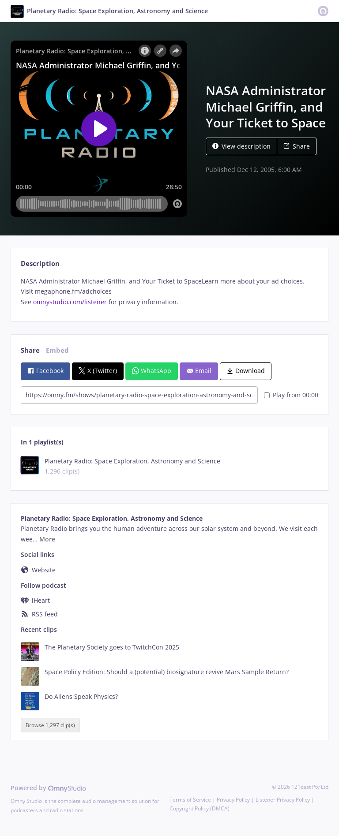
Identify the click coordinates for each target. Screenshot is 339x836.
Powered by (48, 788)
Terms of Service (190, 799)
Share (296, 146)
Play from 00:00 (291, 395)
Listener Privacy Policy (283, 799)
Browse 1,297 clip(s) (50, 725)
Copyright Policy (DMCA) (200, 808)
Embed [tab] (57, 350)
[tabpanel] (169, 291)
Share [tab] (30, 350)
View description (241, 146)
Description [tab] (40, 263)
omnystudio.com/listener (70, 302)
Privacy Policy (233, 799)
